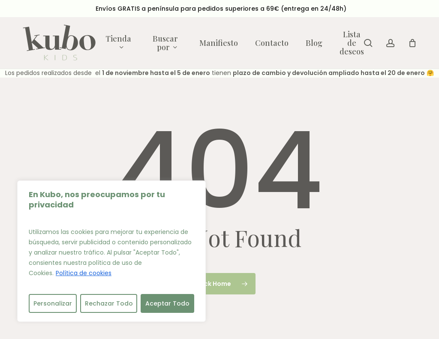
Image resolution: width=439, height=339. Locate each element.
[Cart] (412, 43)
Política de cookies (83, 273)
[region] (111, 251)
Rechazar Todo (109, 303)
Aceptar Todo (167, 303)
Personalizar (52, 303)
